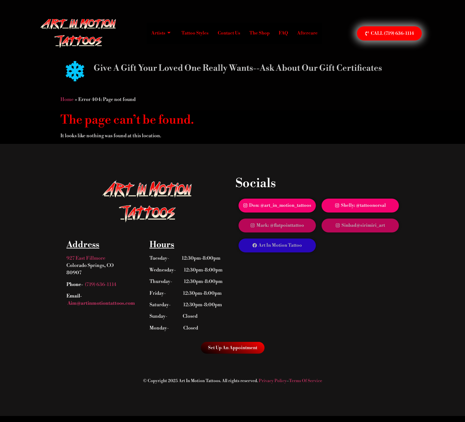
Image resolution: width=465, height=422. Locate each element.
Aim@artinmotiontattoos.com (100, 303)
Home (67, 99)
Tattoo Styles (195, 33)
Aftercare (307, 33)
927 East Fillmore (85, 258)
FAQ (283, 33)
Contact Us (229, 33)
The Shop (259, 33)
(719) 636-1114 (101, 284)
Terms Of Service (305, 381)
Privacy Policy (273, 381)
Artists (161, 33)
